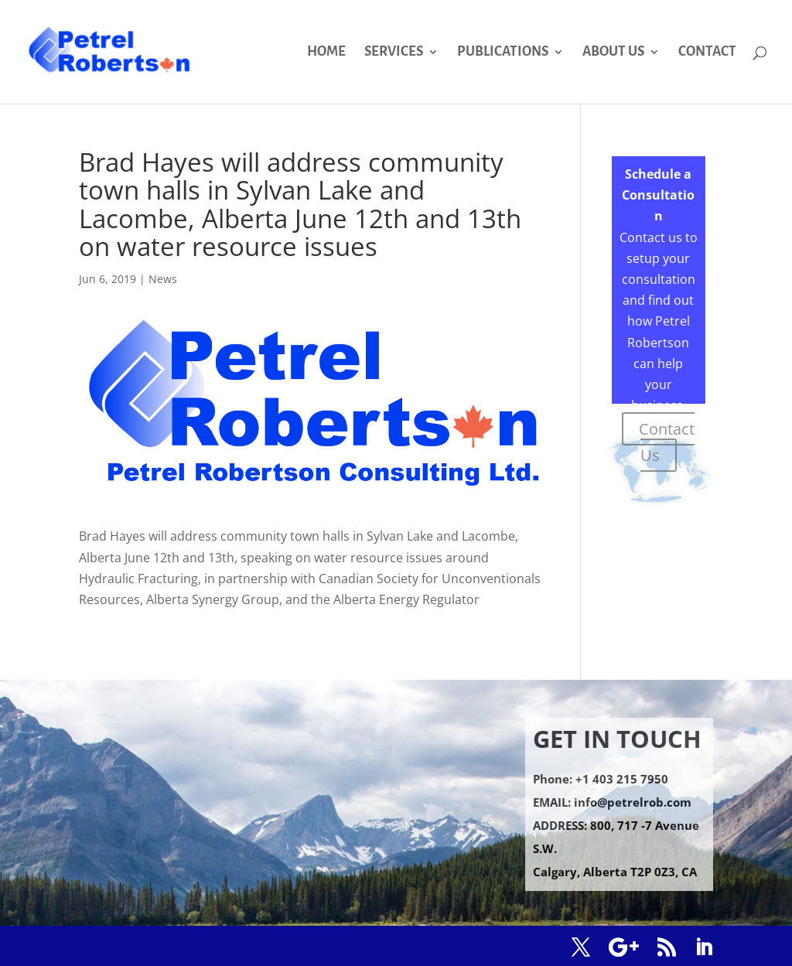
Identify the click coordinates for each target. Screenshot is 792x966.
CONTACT (707, 52)
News (162, 278)
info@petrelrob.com (632, 802)
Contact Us (667, 442)
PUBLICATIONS (502, 52)
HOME (326, 52)
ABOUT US (613, 52)
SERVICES (393, 52)
